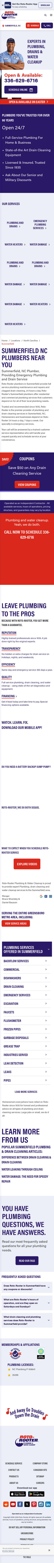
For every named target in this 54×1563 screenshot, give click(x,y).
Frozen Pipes (26, 1029)
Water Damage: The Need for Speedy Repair (25, 1179)
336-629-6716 (21, 80)
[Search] (45, 15)
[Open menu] (51, 15)
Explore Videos (27, 864)
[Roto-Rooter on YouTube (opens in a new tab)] (13, 1504)
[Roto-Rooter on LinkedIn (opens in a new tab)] (48, 1504)
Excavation (26, 1003)
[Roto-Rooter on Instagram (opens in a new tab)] (41, 1504)
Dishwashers (26, 978)
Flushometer (26, 1020)
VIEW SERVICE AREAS (16, 923)
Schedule (33, 25)
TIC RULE (27, 1557)
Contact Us (13, 1469)
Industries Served (26, 1054)
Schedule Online (21, 90)
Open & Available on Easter (29, 101)
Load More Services (26, 1092)
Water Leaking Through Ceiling (22, 1169)
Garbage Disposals (26, 1037)
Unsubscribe (27, 1533)
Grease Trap (26, 1046)
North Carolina (31, 340)
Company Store (40, 1463)
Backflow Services (26, 961)
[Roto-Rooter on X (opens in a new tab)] (27, 1504)
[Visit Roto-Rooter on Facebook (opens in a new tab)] (46, 895)
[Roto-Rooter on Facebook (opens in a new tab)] (20, 1504)
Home (4, 340)
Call (47, 25)
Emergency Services (26, 995)
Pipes (26, 1080)
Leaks (26, 1071)
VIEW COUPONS (27, 484)
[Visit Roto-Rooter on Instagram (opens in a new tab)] (50, 895)
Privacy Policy (27, 1539)
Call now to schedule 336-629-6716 (27, 534)
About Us (13, 1482)
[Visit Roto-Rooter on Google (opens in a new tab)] (41, 895)
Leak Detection (26, 1063)
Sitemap (40, 1476)
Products (14, 1476)
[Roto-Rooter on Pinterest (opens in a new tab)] (34, 1504)
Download (45, 5)
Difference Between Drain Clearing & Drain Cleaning (26, 1159)
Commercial (26, 969)
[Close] (49, 1550)
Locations (15, 340)
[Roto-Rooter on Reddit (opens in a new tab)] (6, 1504)
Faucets (26, 1012)
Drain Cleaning (26, 986)
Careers (40, 1482)
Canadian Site (40, 1469)
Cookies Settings (8, 1551)
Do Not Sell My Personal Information (27, 1527)
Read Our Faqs (27, 1261)
